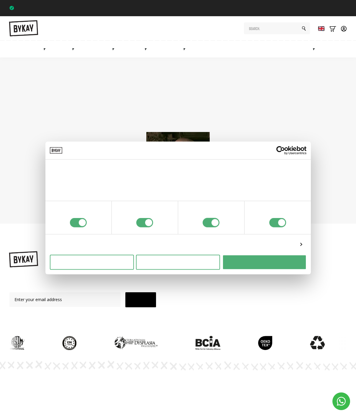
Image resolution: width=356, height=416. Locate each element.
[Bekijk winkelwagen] (332, 28)
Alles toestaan (264, 262)
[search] (304, 28)
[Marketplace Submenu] (315, 48)
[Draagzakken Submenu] (46, 48)
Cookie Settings (332, 385)
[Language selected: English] (320, 28)
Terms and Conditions (283, 385)
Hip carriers (98, 49)
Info (350, 49)
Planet (249, 280)
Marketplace (299, 49)
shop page (278, 112)
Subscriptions (263, 49)
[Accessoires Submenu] (186, 48)
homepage (185, 119)
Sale (330, 49)
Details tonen (281, 244)
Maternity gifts (223, 49)
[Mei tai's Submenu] (147, 48)
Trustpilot (335, 8)
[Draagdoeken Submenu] (75, 48)
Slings (64, 49)
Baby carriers (28, 49)
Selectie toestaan (178, 262)
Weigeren (91, 262)
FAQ (247, 300)
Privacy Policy (236, 385)
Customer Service (260, 310)
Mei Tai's (202, 290)
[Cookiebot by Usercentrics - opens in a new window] (280, 150)
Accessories (170, 49)
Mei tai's (134, 49)
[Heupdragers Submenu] (115, 48)
